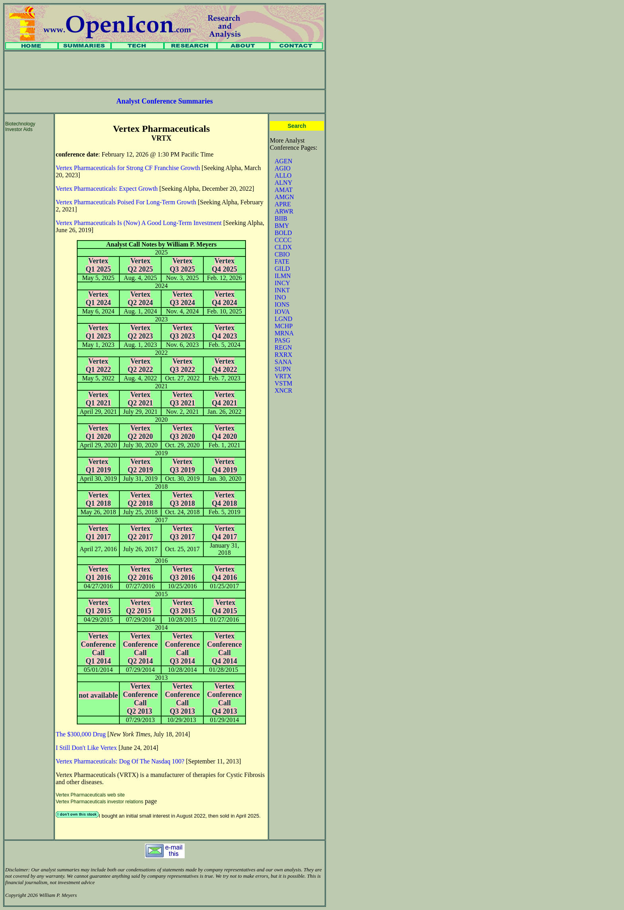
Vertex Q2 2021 (140, 399)
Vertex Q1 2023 (98, 332)
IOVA (282, 311)
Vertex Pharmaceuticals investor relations (99, 801)
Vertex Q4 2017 (224, 532)
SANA (283, 361)
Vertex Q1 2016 (98, 573)
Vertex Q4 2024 (224, 298)
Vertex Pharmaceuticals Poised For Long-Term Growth (126, 202)
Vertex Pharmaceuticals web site (90, 795)
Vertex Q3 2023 (182, 332)
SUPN (283, 369)
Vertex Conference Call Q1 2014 (98, 648)
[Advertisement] (165, 70)
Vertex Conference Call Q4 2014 (224, 648)
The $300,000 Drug (81, 734)
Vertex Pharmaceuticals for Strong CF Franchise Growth (128, 167)
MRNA (284, 333)
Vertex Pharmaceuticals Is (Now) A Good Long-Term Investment (139, 222)
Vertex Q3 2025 (182, 265)
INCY (282, 283)
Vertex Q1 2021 (98, 399)
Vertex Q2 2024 (140, 298)
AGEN (283, 161)
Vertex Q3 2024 (182, 298)
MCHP (283, 326)
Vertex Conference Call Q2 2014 (140, 648)
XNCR (283, 390)
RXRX (283, 354)
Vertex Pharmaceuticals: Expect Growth (107, 188)
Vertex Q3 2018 (182, 499)
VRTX (283, 376)
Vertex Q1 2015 (98, 607)
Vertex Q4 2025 (224, 265)
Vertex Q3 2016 (182, 573)
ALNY (283, 182)
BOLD (283, 232)
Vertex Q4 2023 (224, 332)
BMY (282, 225)
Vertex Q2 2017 (140, 532)
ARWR (284, 211)
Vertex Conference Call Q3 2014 (182, 648)
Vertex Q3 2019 (182, 466)
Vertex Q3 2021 (182, 399)
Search (297, 126)
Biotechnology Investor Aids (20, 126)
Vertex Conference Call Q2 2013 (140, 698)
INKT (282, 290)
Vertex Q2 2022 (140, 365)
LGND (283, 318)
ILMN (283, 275)
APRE (283, 204)
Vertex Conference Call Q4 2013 (224, 698)
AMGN (284, 197)
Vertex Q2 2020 (140, 432)
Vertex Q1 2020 (98, 432)
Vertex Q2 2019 (140, 466)
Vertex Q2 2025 (140, 265)
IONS (282, 304)
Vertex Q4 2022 (224, 365)
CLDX (283, 247)
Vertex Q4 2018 (224, 499)
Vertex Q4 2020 (224, 432)
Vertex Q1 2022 (98, 365)
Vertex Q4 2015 (224, 607)
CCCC (283, 240)
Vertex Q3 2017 (182, 532)
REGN (283, 347)
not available (98, 695)
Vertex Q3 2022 (182, 365)
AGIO (283, 168)
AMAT (283, 189)
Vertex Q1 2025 (98, 265)
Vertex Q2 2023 (140, 332)
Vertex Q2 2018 (140, 499)
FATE (282, 261)
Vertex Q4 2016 (224, 573)
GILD (282, 268)
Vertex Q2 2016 (140, 573)
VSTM (283, 383)
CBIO (282, 254)
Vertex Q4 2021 (224, 399)
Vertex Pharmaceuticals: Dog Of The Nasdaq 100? (120, 761)
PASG (282, 340)
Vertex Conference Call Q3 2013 (182, 698)
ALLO (283, 175)
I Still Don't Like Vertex (86, 747)
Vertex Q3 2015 (182, 607)
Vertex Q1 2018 (98, 499)
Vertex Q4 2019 (224, 466)
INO (280, 297)
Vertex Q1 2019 (98, 466)
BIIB (281, 218)
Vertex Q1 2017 (98, 532)
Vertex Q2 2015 (139, 607)
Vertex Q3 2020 (182, 432)
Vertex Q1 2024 (98, 298)
